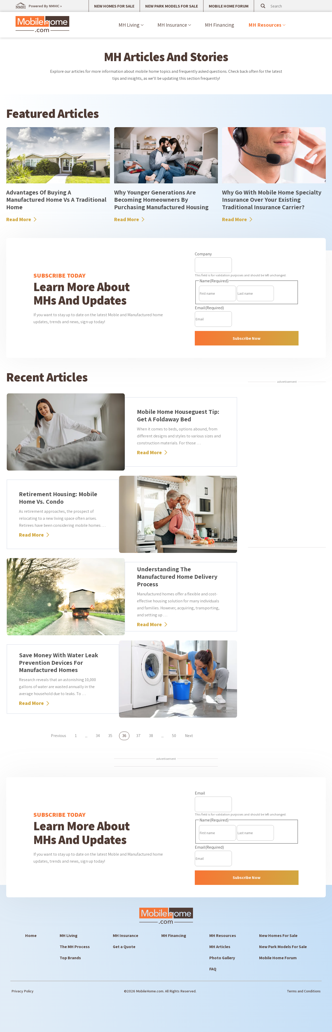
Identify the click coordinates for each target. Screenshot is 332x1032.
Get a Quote (124, 946)
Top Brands (70, 958)
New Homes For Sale (278, 935)
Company (203, 254)
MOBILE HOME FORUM (228, 6)
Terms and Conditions (304, 991)
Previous (58, 735)
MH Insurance (172, 24)
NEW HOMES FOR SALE (114, 6)
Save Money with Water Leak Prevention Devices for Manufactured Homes (58, 662)
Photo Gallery (222, 958)
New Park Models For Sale (283, 946)
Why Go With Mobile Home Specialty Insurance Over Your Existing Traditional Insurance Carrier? (271, 199)
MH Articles (219, 946)
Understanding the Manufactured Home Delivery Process (177, 576)
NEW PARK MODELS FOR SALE (171, 6)
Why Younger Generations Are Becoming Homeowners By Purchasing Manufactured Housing (161, 199)
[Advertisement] (287, 465)
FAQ (212, 969)
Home (31, 935)
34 (98, 736)
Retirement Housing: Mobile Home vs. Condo (58, 498)
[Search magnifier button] (263, 6)
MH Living (129, 24)
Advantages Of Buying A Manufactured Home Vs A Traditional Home (56, 199)
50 (174, 736)
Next (189, 735)
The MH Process (75, 946)
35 (110, 736)
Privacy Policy (22, 991)
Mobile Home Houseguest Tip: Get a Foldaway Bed (178, 415)
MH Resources (264, 24)
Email (209, 308)
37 (138, 736)
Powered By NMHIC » (45, 6)
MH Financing (219, 24)
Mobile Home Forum (278, 958)
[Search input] (290, 6)
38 (151, 736)
